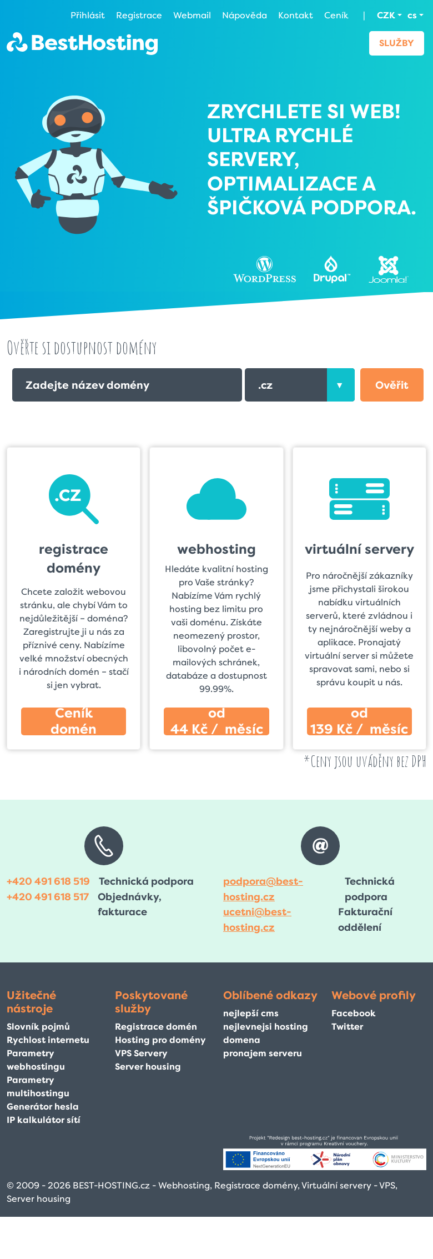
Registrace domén (156, 1026)
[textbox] (299, 385)
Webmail (192, 15)
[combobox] (299, 384)
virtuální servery (359, 549)
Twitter (347, 1026)
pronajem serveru (262, 1053)
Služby (396, 43)
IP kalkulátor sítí (43, 1120)
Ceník (336, 15)
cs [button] (412, 15)
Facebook (353, 1013)
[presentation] (341, 385)
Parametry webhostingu (36, 1060)
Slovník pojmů (38, 1026)
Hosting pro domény (160, 1040)
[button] (392, 385)
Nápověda (244, 15)
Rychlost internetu (48, 1040)
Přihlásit (88, 15)
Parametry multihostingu (38, 1087)
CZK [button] (386, 15)
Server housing (148, 1066)
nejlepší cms (251, 1013)
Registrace (139, 15)
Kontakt (295, 15)
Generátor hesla (43, 1106)
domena (241, 1040)
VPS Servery (141, 1053)
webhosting (216, 549)
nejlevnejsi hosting (265, 1026)
